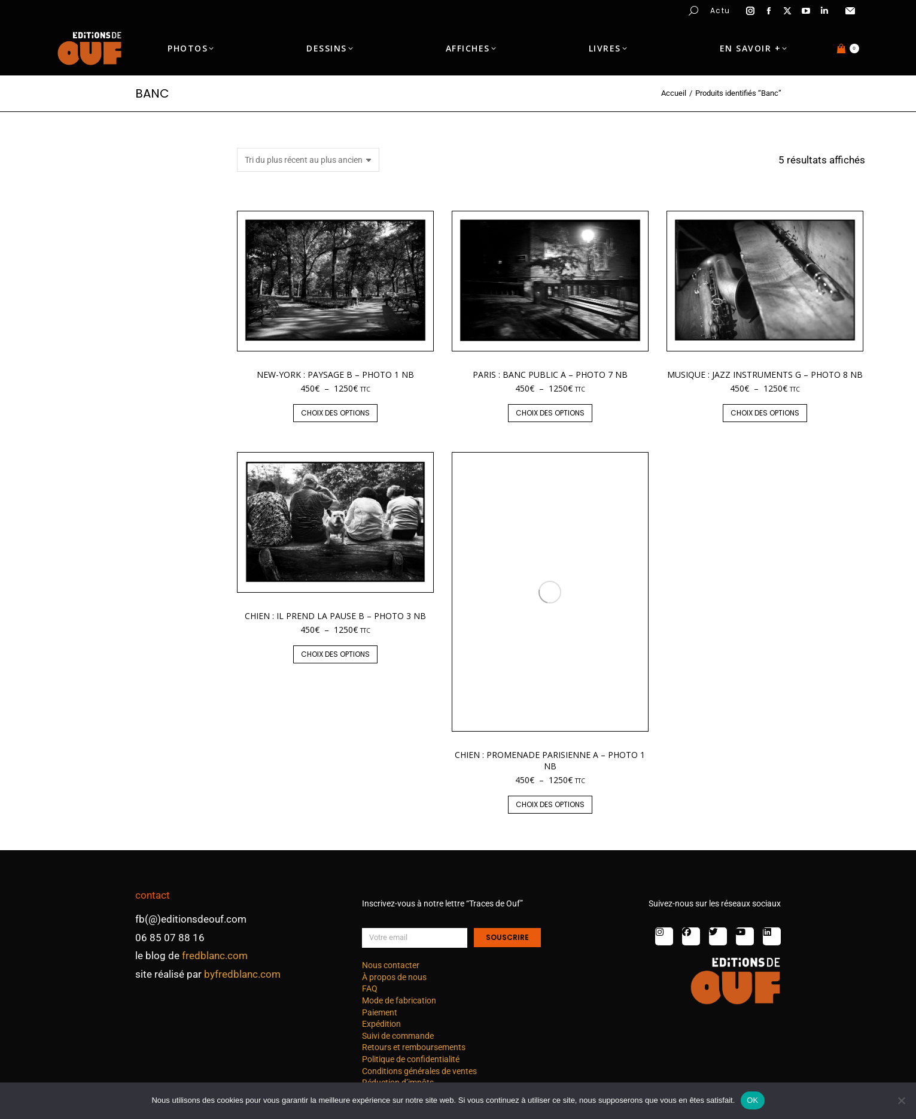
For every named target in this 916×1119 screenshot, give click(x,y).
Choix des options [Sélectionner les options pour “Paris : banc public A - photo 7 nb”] (550, 413)
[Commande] (308, 160)
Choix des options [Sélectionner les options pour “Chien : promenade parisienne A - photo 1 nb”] (550, 804)
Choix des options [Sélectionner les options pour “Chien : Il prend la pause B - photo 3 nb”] (335, 654)
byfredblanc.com (242, 974)
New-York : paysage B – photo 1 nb (335, 374)
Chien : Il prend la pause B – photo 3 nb (335, 615)
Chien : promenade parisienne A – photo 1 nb (550, 760)
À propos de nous (394, 977)
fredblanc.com (215, 956)
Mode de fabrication (399, 1000)
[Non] (901, 1100)
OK (752, 1100)
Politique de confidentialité (410, 1059)
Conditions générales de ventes (419, 1071)
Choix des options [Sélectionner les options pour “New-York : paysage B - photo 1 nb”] (335, 413)
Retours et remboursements (413, 1047)
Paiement (379, 1012)
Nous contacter (390, 965)
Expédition (381, 1024)
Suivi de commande (398, 1036)
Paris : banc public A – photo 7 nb (550, 374)
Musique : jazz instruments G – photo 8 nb (765, 374)
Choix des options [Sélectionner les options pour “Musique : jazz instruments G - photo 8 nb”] (765, 413)
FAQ (370, 988)
